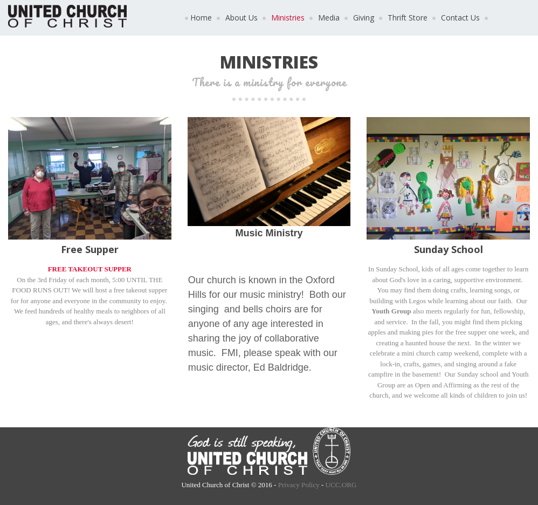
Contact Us (460, 17)
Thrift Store (407, 17)
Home (201, 17)
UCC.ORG (340, 485)
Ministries (288, 17)
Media (329, 17)
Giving (363, 17)
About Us (241, 17)
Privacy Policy (298, 485)
